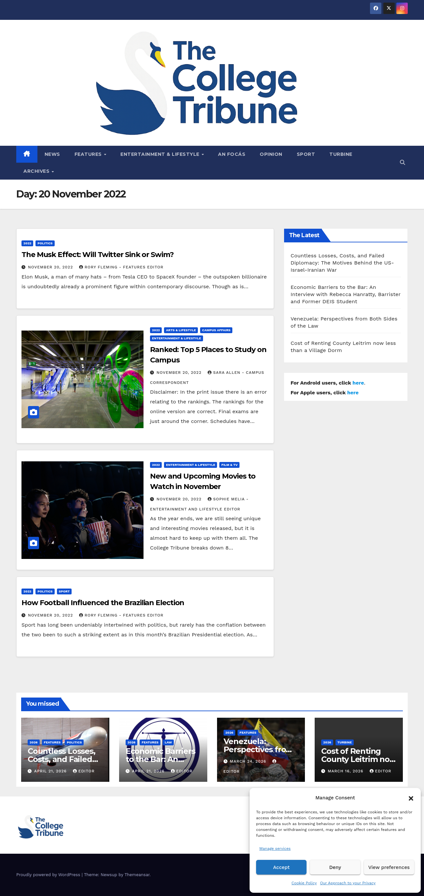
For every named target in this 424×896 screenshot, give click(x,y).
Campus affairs (216, 330)
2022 (27, 243)
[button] (411, 797)
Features (89, 154)
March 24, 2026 (249, 761)
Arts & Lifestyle (181, 330)
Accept (281, 867)
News (52, 154)
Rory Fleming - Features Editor (121, 267)
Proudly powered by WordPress (49, 874)
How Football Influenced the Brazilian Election (102, 602)
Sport (306, 154)
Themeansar (137, 874)
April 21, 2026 (51, 771)
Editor (84, 771)
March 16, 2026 (346, 771)
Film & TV (229, 465)
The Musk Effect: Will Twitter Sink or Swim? (97, 254)
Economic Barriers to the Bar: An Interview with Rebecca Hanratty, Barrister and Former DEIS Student (346, 294)
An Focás (231, 154)
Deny (335, 867)
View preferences (389, 867)
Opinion (271, 154)
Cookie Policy (304, 883)
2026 (34, 742)
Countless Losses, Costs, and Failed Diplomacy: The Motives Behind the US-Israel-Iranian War (342, 262)
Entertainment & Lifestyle (160, 154)
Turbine (340, 154)
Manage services (275, 848)
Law (168, 742)
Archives (37, 171)
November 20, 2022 (51, 267)
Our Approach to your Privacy (348, 883)
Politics (44, 243)
